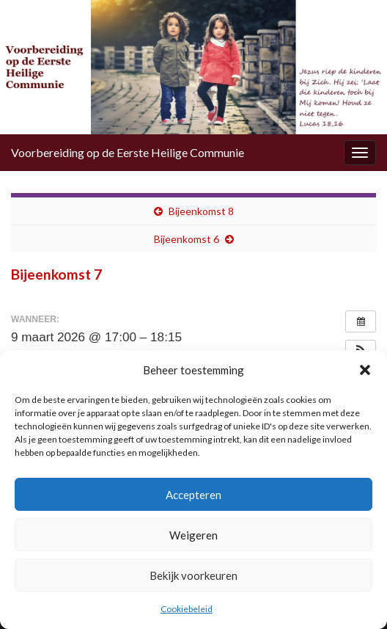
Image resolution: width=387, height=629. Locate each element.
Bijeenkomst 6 (186, 239)
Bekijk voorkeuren (193, 575)
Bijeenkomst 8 (201, 211)
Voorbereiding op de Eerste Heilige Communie (127, 152)
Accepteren (193, 494)
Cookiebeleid (187, 608)
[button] (365, 370)
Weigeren (193, 535)
